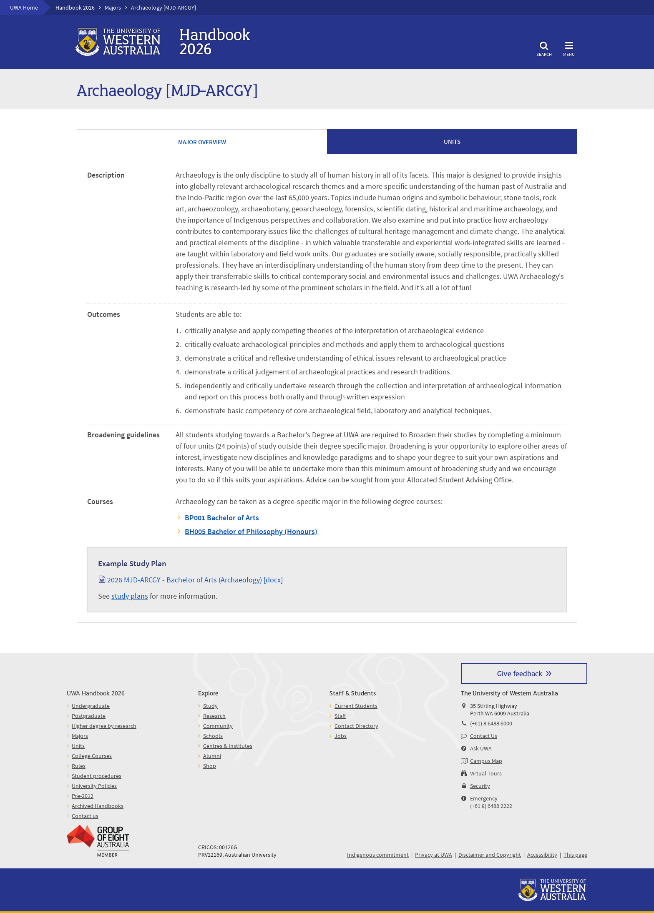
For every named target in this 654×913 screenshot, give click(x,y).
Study (210, 706)
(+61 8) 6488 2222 (491, 806)
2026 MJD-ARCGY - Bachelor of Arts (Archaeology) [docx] (195, 579)
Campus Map (486, 761)
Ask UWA (481, 748)
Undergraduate (91, 706)
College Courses (92, 756)
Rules (79, 766)
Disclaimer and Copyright (489, 854)
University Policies (94, 786)
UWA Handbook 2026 (96, 693)
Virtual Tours (486, 773)
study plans (129, 596)
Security (480, 786)
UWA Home (24, 7)
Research (214, 716)
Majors (113, 7)
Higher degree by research (104, 726)
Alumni (212, 756)
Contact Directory (356, 726)
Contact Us (483, 736)
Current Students (356, 706)
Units (78, 746)
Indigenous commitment (378, 854)
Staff (340, 716)
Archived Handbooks (97, 806)
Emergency (484, 798)
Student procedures (96, 776)
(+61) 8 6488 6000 (491, 723)
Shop (209, 766)
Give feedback (519, 673)
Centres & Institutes (227, 746)
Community (218, 726)
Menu (569, 48)
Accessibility (542, 854)
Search (544, 48)
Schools (213, 736)
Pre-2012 (82, 796)
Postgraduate (89, 716)
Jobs (341, 736)
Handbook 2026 (75, 7)
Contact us (85, 816)
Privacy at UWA (433, 854)
